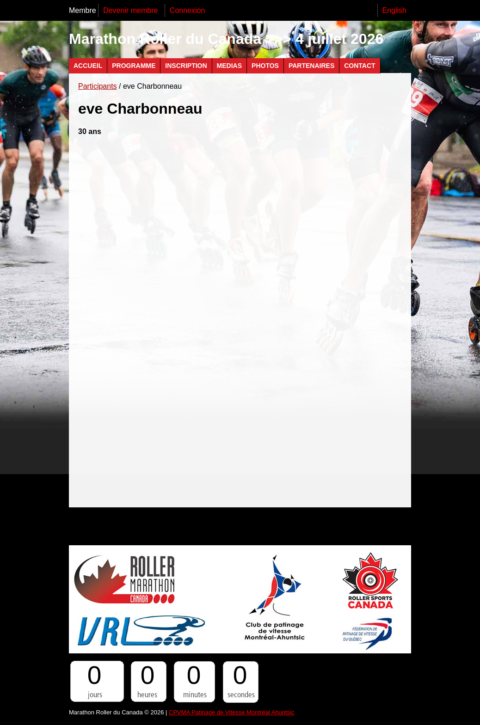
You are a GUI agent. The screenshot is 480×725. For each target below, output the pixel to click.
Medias (229, 65)
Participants (97, 86)
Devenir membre (131, 10)
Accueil (88, 65)
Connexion (187, 10)
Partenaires (311, 65)
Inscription (186, 65)
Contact (359, 65)
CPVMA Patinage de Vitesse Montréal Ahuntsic (231, 712)
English (394, 10)
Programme (133, 65)
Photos (265, 65)
